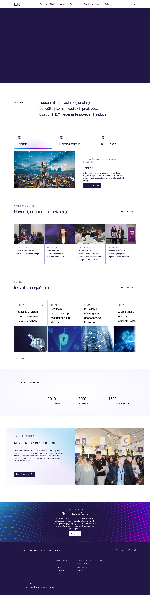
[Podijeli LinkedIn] (123, 550)
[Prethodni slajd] (16, 358)
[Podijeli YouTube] (129, 550)
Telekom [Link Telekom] (43, 4)
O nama (96, 4)
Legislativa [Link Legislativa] (29, 587)
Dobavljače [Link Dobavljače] (60, 570)
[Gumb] (24, 474)
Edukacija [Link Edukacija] (80, 570)
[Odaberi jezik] (129, 4)
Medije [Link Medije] (58, 567)
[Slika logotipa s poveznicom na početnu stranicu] (19, 4)
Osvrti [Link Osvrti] (86, 4)
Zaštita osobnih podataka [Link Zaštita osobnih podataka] (45, 587)
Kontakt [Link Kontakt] (100, 564)
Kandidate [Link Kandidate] (59, 574)
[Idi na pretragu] (134, 4)
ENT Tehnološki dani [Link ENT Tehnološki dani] (84, 564)
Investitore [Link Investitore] (60, 564)
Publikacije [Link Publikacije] (80, 574)
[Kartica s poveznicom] (29, 244)
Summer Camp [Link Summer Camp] (82, 567)
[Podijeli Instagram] (134, 550)
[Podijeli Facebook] (117, 550)
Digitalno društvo (58, 4)
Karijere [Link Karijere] (107, 4)
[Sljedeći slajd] (23, 358)
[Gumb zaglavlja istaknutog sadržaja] (127, 211)
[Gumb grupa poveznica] (92, 185)
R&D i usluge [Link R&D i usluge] (75, 4)
